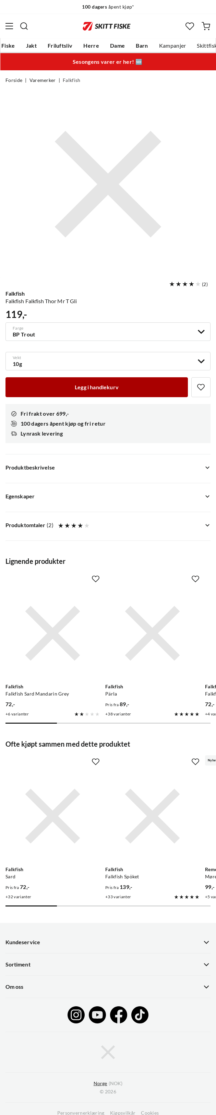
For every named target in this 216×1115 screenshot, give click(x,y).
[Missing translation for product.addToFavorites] (201, 387)
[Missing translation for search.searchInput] (24, 26)
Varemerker (42, 80)
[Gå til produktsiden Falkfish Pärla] (152, 633)
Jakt (31, 46)
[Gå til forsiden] (107, 26)
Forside (13, 80)
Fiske (8, 46)
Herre (91, 46)
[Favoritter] (190, 26)
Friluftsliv (60, 46)
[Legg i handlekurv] (96, 387)
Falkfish (72, 80)
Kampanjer (172, 46)
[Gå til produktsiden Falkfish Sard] (52, 816)
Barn (142, 46)
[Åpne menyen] (9, 26)
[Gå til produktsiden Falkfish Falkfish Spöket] (152, 816)
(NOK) (108, 1083)
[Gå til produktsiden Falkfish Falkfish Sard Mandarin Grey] (52, 633)
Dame (117, 46)
